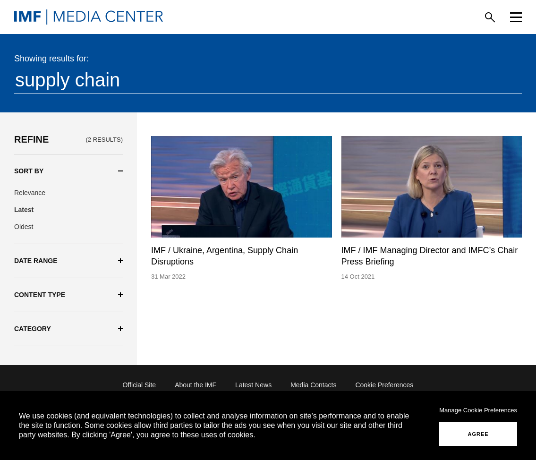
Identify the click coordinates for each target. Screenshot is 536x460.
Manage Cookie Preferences (478, 410)
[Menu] (516, 17)
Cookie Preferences (384, 385)
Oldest (23, 226)
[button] (68, 171)
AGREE (478, 434)
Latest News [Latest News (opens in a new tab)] (253, 385)
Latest (24, 209)
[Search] (490, 17)
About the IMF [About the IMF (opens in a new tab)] (195, 385)
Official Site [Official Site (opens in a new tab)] (139, 385)
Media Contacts (313, 385)
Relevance (29, 192)
